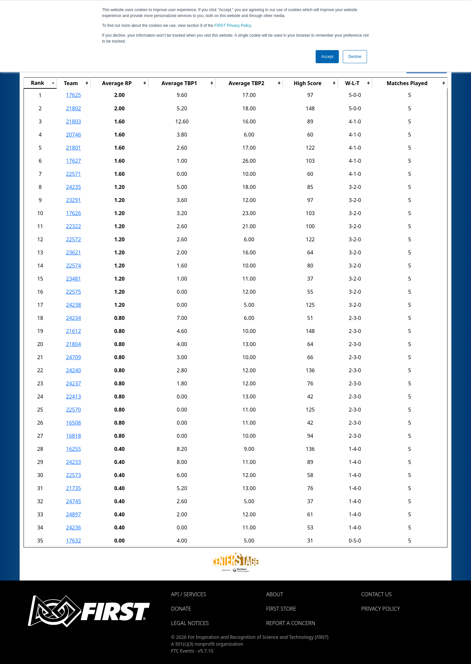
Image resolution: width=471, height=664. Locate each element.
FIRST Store (281, 608)
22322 (73, 226)
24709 (73, 357)
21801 (73, 147)
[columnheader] (40, 83)
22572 (73, 239)
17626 (73, 213)
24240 (73, 370)
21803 (73, 121)
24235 (73, 187)
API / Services (188, 594)
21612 (73, 331)
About (274, 594)
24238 (73, 304)
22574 (73, 265)
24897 (73, 514)
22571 (73, 173)
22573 (73, 475)
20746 (73, 134)
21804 (73, 344)
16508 (73, 422)
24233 (73, 462)
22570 (73, 409)
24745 (73, 501)
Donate (181, 608)
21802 (73, 108)
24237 (73, 383)
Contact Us (376, 594)
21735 (73, 488)
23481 (73, 278)
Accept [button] (327, 56)
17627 (73, 160)
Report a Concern (290, 623)
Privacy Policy (233, 25)
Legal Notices (190, 623)
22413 (73, 396)
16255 (73, 448)
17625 (73, 95)
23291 (73, 200)
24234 (73, 318)
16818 (73, 435)
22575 (73, 291)
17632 (73, 540)
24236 (73, 527)
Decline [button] (354, 56)
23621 (73, 252)
